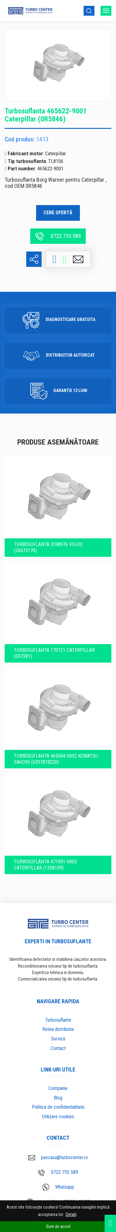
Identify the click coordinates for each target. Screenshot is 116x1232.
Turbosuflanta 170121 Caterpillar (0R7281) (54, 653)
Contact (58, 1048)
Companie (58, 1088)
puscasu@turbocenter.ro (58, 1157)
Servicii (58, 1039)
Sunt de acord (58, 1226)
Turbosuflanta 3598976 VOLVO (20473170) (48, 547)
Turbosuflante (58, 1020)
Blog (58, 1098)
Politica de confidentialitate (58, 1107)
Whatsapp (58, 1187)
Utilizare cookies (58, 1116)
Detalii (71, 1214)
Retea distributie (58, 1029)
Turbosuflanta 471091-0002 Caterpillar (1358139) (45, 865)
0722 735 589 (58, 236)
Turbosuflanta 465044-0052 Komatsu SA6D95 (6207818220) (56, 759)
